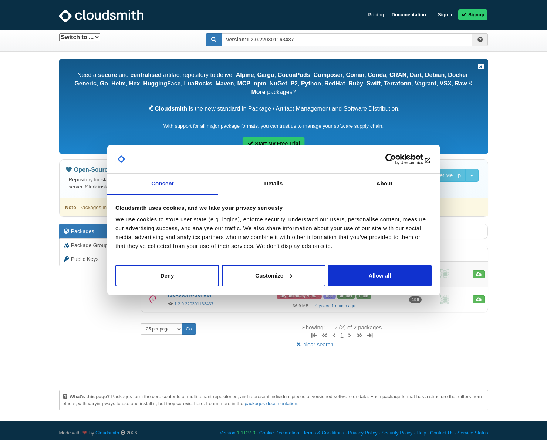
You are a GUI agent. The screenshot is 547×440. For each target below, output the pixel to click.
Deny (167, 275)
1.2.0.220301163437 (193, 304)
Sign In (446, 14)
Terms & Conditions (323, 433)
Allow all (380, 275)
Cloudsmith (107, 433)
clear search (314, 344)
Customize (273, 275)
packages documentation (270, 403)
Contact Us (441, 433)
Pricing (376, 14)
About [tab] (385, 183)
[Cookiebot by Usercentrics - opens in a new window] (399, 159)
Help (421, 433)
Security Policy (396, 433)
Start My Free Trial (273, 144)
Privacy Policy (363, 433)
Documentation (409, 14)
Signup (472, 14)
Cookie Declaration (279, 433)
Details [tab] (273, 183)
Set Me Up (444, 175)
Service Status (472, 433)
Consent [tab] (162, 183)
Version (237, 433)
